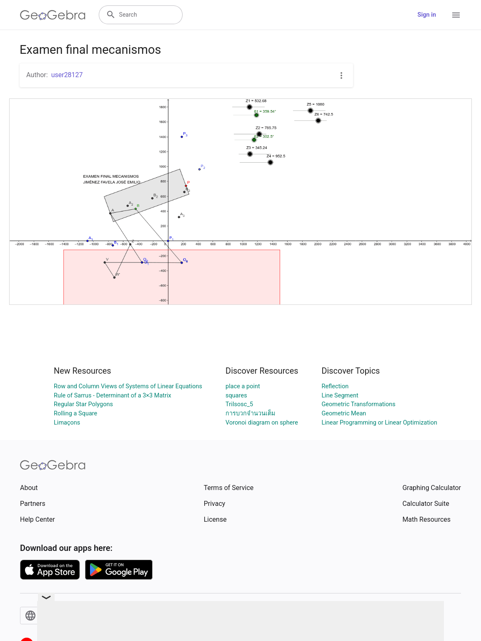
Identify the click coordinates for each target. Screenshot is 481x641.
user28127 (67, 75)
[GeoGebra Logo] (52, 15)
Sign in (427, 14)
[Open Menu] (456, 15)
